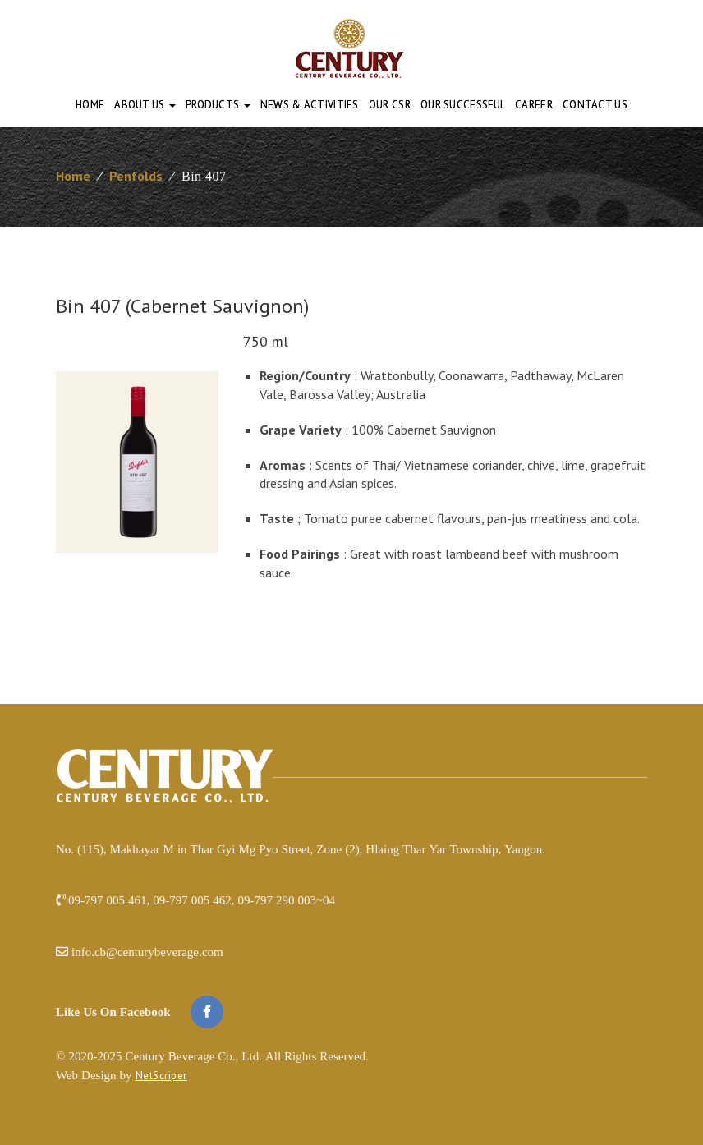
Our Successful (462, 105)
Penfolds (136, 176)
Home (90, 105)
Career (534, 105)
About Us (145, 105)
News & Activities (309, 105)
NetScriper (161, 1076)
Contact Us (595, 105)
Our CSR (390, 105)
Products (218, 105)
